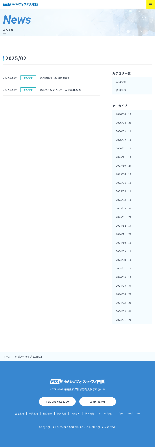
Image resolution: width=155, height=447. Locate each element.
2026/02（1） (124, 140)
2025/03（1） (124, 200)
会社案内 (19, 413)
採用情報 (47, 413)
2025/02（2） (124, 208)
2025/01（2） (124, 217)
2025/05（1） (124, 182)
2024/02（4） (124, 311)
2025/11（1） (124, 157)
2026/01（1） (124, 148)
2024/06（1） (124, 277)
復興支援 (121, 90)
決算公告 (89, 413)
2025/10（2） (124, 165)
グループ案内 (106, 413)
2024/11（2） (124, 234)
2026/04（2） (124, 122)
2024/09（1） (124, 251)
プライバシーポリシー (129, 413)
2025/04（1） (124, 191)
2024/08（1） (124, 260)
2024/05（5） (124, 285)
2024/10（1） (124, 242)
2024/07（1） (124, 268)
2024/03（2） (124, 302)
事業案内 (33, 413)
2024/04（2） (124, 294)
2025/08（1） (124, 174)
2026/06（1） (124, 114)
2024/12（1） (124, 225)
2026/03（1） (124, 131)
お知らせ (121, 81)
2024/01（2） (124, 320)
